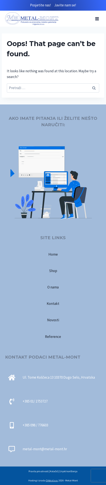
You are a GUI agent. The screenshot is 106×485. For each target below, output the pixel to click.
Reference (53, 336)
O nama (53, 287)
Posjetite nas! (42, 5)
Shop (53, 270)
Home (53, 254)
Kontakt (53, 303)
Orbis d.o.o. (52, 480)
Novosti (53, 320)
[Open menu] (97, 18)
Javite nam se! (65, 5)
